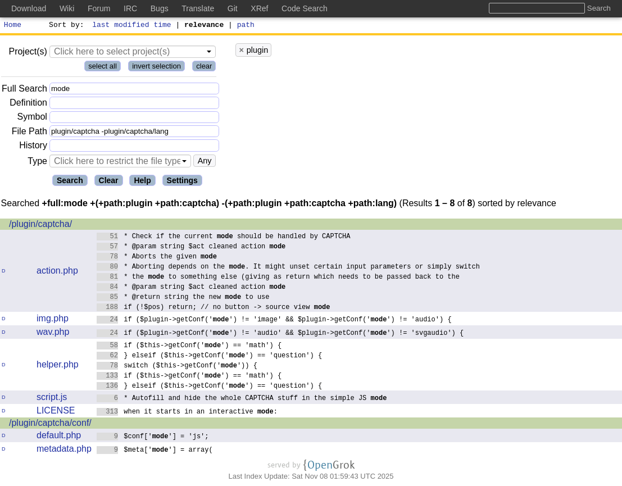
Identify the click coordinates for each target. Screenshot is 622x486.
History (33, 147)
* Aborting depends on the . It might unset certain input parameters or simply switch (288, 267)
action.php (57, 272)
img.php (53, 320)
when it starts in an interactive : (187, 412)
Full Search (24, 90)
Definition (28, 104)
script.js (52, 398)
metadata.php (64, 450)
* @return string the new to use (183, 298)
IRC (130, 8)
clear (204, 67)
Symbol (32, 119)
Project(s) (27, 53)
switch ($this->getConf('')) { (177, 366)
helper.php (58, 366)
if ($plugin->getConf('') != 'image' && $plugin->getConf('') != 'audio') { (274, 320)
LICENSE (56, 412)
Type (37, 162)
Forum (99, 8)
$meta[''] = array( (155, 451)
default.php (59, 437)
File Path (29, 133)
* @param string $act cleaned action (191, 247)
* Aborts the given (157, 257)
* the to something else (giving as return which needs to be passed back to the (278, 278)
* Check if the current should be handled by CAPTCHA (224, 237)
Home (12, 26)
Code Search (305, 8)
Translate (197, 8)
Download (28, 8)
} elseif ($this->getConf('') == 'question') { (210, 356)
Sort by (64, 26)
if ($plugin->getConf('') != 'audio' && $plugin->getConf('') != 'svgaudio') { (280, 334)
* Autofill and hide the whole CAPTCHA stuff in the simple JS (242, 399)
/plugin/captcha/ (40, 225)
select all (102, 67)
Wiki (67, 8)
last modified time (132, 26)
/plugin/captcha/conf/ (50, 424)
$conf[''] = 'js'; (153, 437)
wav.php (53, 333)
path (246, 26)
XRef (259, 8)
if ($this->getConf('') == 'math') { (189, 346)
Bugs (160, 8)
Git (233, 8)
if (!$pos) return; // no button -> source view (213, 308)
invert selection (156, 67)
